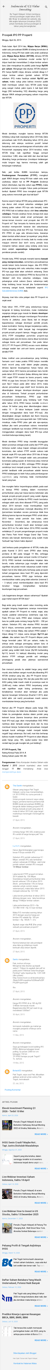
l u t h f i (16, 846)
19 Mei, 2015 (18, 1063)
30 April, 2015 (19, 1014)
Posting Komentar (13, 1090)
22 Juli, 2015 (18, 1083)
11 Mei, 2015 (18, 1035)
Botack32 (17, 1070)
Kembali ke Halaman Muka (25, 1363)
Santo (15, 959)
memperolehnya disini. (11, 772)
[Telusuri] (46, 7)
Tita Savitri (17, 785)
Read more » (41, 1134)
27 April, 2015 (19, 820)
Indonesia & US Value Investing (25, 8)
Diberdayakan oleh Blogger (25, 1353)
